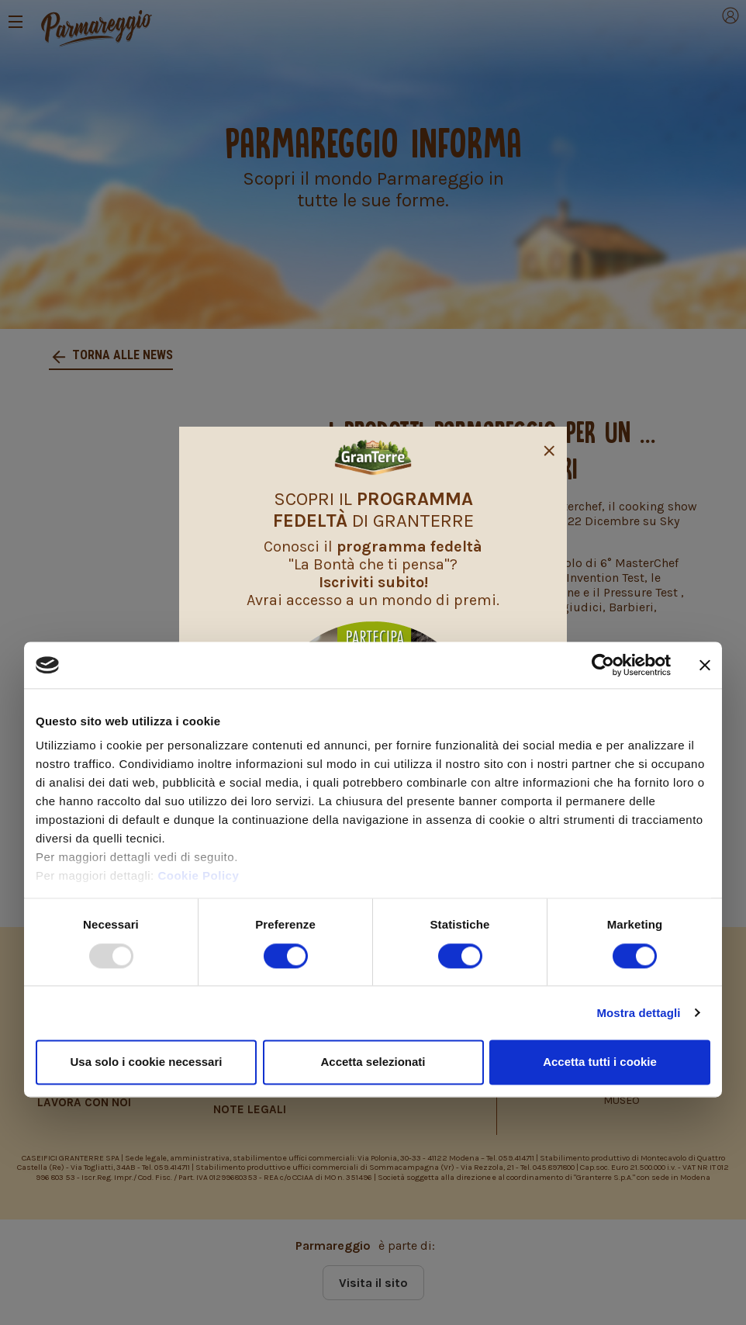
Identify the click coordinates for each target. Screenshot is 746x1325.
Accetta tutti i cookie (600, 1061)
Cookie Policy (198, 876)
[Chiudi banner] (704, 664)
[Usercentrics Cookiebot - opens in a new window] (603, 664)
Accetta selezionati (372, 1061)
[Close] (549, 448)
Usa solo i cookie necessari (147, 1061)
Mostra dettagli (638, 1012)
